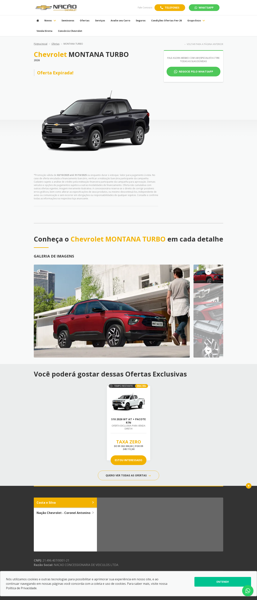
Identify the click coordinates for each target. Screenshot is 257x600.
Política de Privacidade (21, 588)
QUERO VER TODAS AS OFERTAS (128, 475)
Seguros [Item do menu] (141, 20)
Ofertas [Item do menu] (85, 20)
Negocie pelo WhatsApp (196, 71)
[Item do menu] (38, 20)
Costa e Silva (65, 503)
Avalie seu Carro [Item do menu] (120, 20)
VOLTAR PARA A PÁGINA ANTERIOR (205, 44)
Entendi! (223, 581)
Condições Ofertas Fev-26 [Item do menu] (166, 20)
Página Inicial (40, 43)
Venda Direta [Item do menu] (44, 31)
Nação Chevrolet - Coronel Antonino (65, 513)
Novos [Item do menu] (50, 20)
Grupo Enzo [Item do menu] (196, 20)
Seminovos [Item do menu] (67, 20)
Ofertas (55, 43)
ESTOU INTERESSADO (128, 460)
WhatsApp (204, 7)
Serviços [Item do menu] (100, 20)
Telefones (172, 7)
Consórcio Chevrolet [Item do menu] (70, 31)
